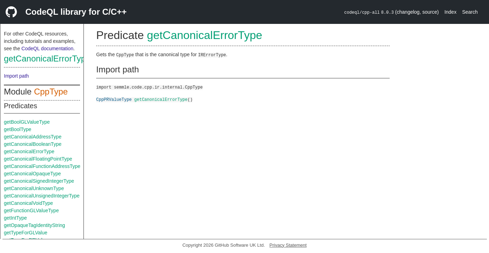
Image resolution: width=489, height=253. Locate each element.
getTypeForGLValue (25, 232)
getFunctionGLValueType (31, 210)
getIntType (15, 218)
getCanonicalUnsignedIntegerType (42, 196)
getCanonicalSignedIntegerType (39, 181)
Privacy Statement (288, 245)
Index (450, 12)
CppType (51, 91)
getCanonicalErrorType (47, 58)
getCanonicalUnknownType (34, 188)
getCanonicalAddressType (32, 137)
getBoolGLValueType (27, 122)
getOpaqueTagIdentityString (34, 225)
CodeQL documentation (47, 48)
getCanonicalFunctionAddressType (42, 166)
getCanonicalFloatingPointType (38, 159)
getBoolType (17, 129)
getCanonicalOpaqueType (32, 173)
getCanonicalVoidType (28, 203)
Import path (16, 76)
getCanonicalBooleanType (32, 144)
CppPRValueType (114, 99)
